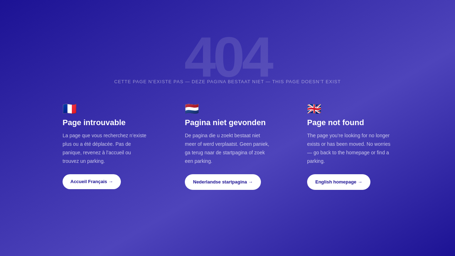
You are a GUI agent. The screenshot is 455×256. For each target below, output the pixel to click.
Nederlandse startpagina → (223, 182)
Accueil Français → (91, 181)
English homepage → (338, 182)
